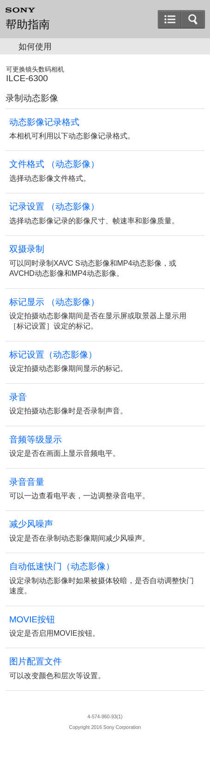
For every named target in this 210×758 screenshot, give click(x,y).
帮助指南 (28, 24)
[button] (192, 19)
